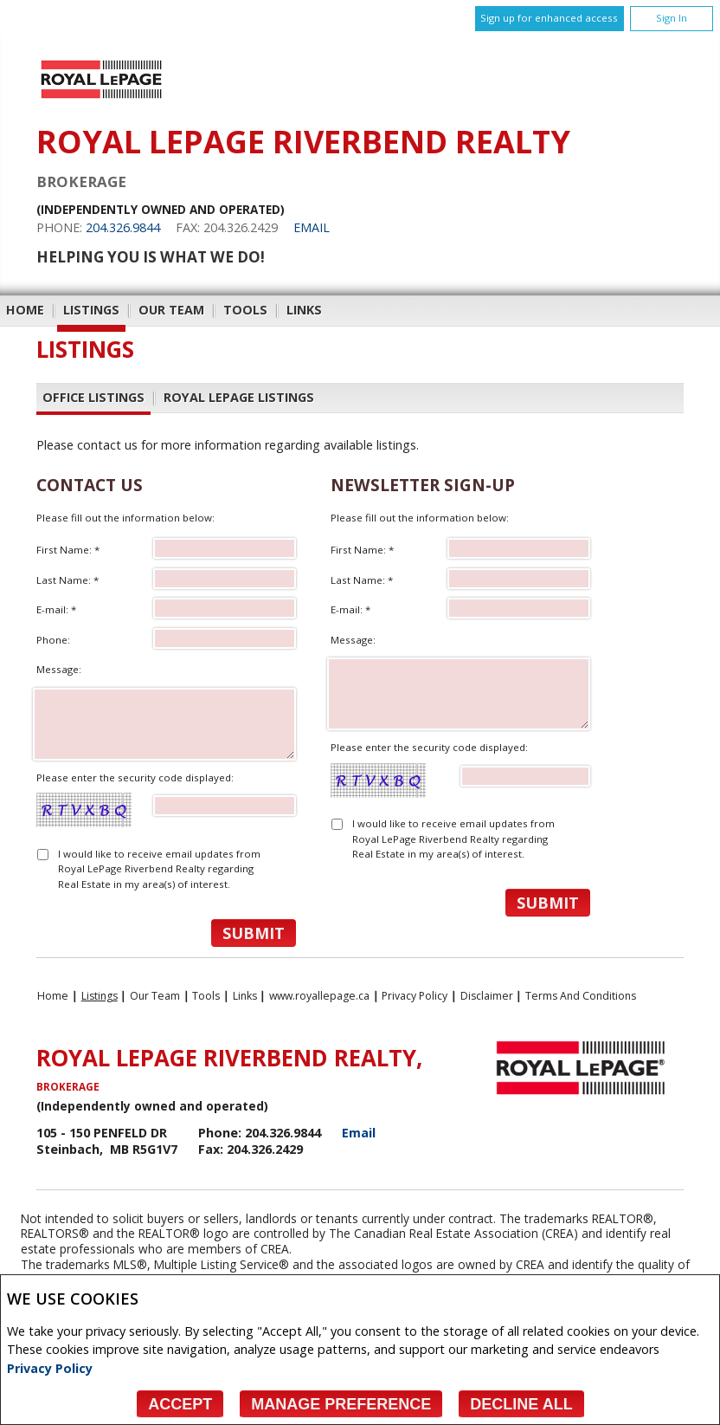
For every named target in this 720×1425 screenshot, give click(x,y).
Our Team (171, 309)
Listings (91, 309)
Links (304, 309)
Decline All (521, 1404)
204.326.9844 (123, 227)
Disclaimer (486, 995)
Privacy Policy (50, 1368)
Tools (245, 309)
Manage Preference (341, 1404)
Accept (180, 1404)
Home (25, 309)
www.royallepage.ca (319, 995)
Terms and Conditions (580, 995)
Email (311, 227)
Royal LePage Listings (239, 397)
